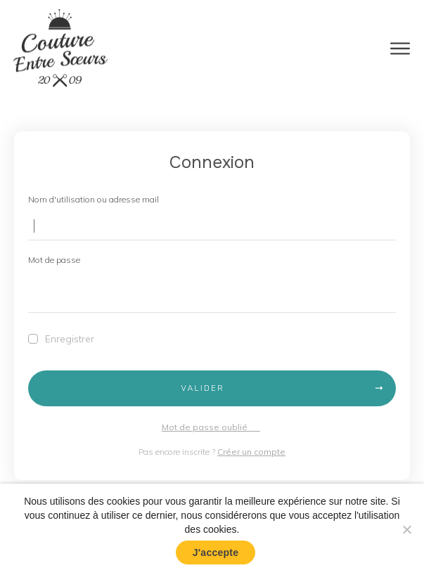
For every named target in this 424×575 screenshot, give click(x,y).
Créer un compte (251, 451)
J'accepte (216, 552)
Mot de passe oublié (211, 427)
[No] (406, 529)
